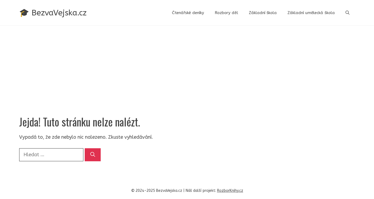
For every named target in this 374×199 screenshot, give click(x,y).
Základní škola (263, 12)
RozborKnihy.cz (230, 190)
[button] (347, 13)
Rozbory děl (226, 12)
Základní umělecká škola (311, 12)
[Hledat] (93, 154)
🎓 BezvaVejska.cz (53, 13)
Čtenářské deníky (188, 12)
